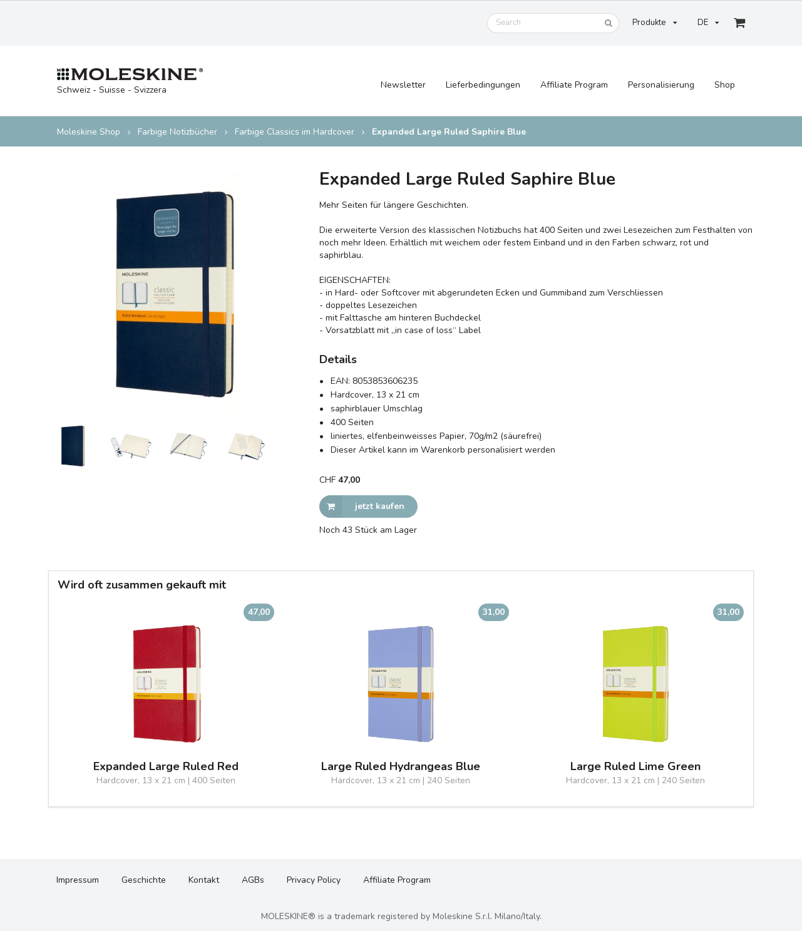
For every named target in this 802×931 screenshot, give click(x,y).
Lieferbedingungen (483, 85)
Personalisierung (661, 85)
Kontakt (203, 880)
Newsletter (403, 85)
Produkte (654, 22)
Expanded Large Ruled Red (166, 766)
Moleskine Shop (88, 132)
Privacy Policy (314, 880)
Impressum (77, 880)
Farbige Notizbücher (177, 132)
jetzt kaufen (361, 506)
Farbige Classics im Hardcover (294, 132)
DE (708, 22)
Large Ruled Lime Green (635, 766)
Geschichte (143, 880)
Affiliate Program (574, 85)
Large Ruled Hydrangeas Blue (400, 766)
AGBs (253, 880)
